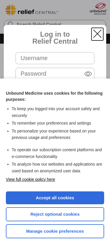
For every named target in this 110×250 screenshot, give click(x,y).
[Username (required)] (55, 58)
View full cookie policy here (30, 179)
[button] (97, 34)
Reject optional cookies (55, 214)
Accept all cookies (55, 197)
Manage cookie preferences (55, 231)
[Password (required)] (55, 74)
